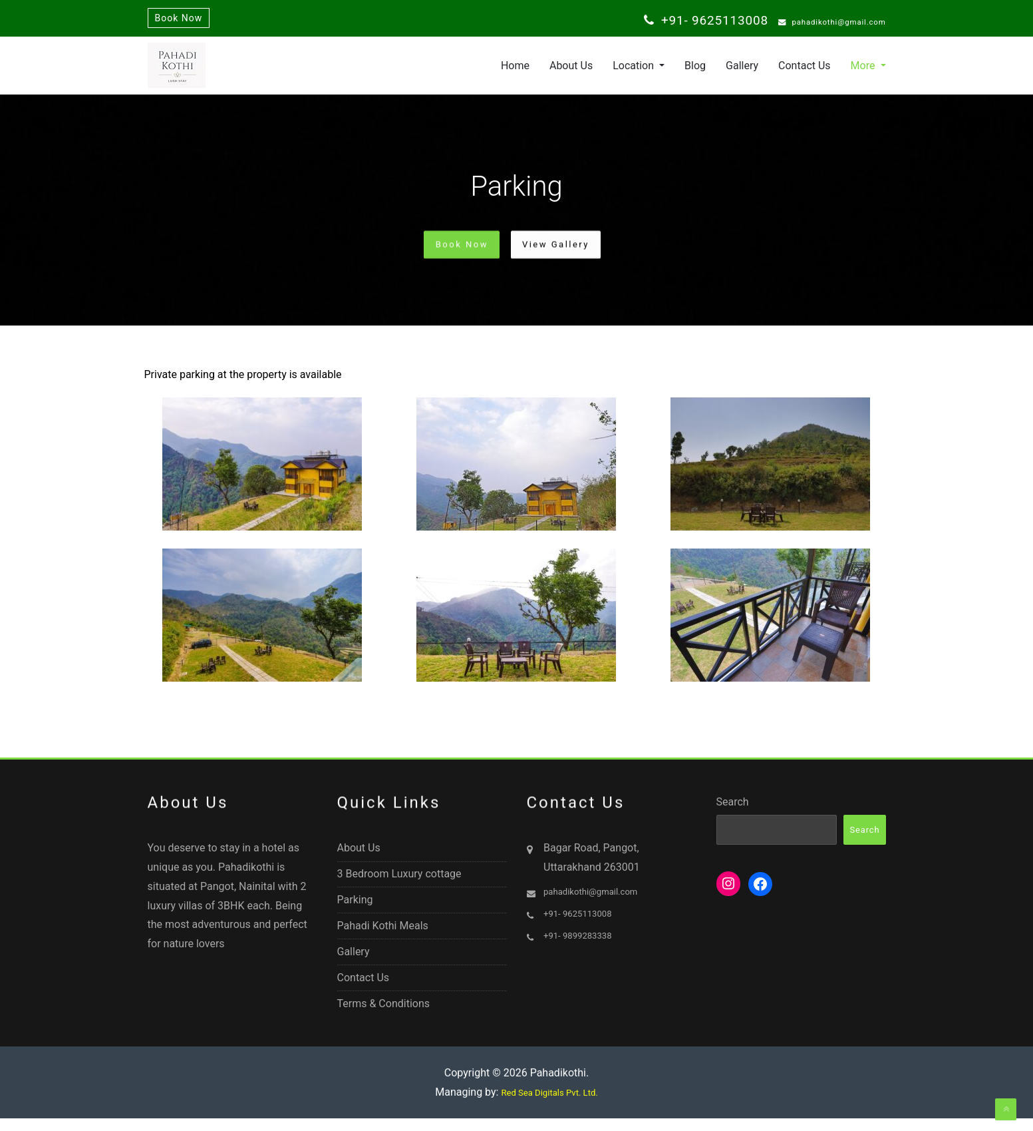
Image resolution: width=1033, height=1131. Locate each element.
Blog (695, 69)
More (864, 69)
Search (732, 810)
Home (515, 69)
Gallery (742, 69)
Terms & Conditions (383, 1016)
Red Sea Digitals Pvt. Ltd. (549, 1107)
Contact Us (804, 69)
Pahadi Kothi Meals (382, 937)
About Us (571, 69)
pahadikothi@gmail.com (820, 22)
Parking (355, 910)
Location (635, 69)
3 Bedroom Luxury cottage (399, 883)
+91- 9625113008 (681, 21)
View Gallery (564, 248)
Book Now (179, 19)
